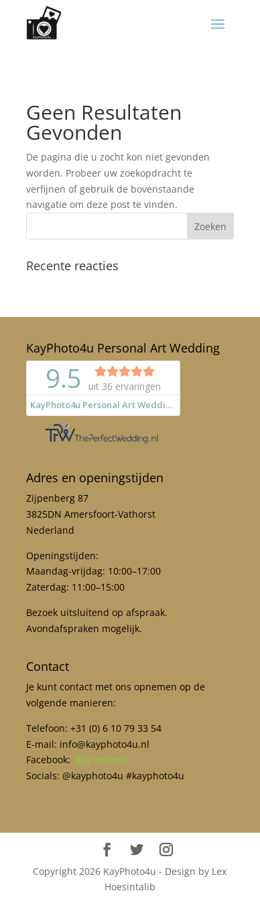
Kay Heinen (101, 759)
